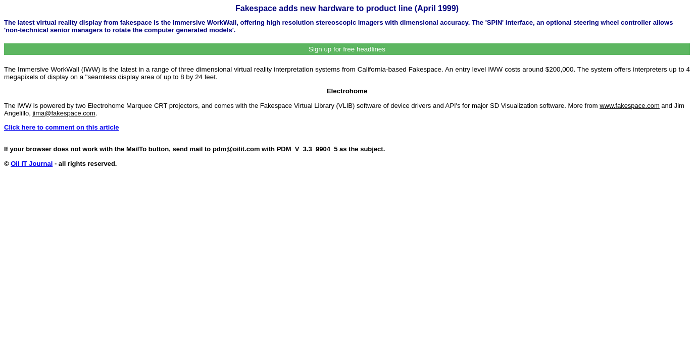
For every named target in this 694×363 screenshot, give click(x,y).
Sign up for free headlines (347, 49)
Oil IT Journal (32, 163)
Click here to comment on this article (61, 127)
